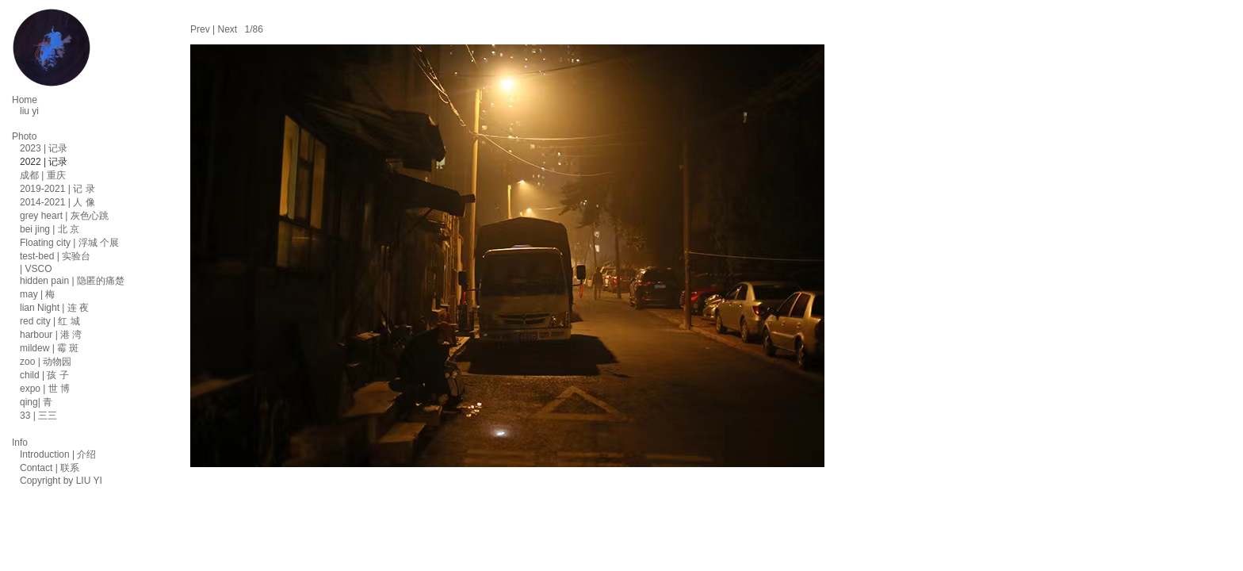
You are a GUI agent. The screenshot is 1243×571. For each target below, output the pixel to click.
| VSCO (36, 268)
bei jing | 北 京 (49, 229)
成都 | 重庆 (43, 175)
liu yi (29, 111)
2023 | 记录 (43, 148)
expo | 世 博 (45, 388)
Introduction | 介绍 (58, 454)
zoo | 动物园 (45, 361)
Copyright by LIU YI (61, 480)
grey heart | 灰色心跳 (64, 215)
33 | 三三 (38, 415)
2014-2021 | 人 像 (57, 202)
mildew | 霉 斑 (49, 348)
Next (227, 29)
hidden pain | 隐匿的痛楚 (72, 280)
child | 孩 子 (44, 375)
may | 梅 (37, 294)
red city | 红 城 (50, 321)
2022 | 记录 (43, 161)
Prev (200, 29)
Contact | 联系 (49, 467)
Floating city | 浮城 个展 (69, 242)
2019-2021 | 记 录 (57, 188)
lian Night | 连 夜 (54, 307)
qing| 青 (36, 402)
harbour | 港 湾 (51, 334)
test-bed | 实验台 (55, 256)
